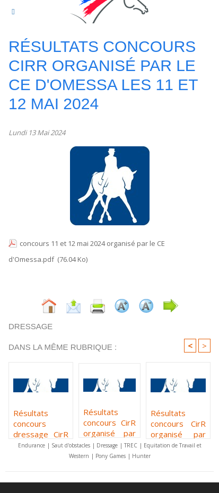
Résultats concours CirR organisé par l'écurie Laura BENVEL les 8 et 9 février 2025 (178, 421)
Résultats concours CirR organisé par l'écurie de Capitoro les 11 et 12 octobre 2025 (109, 420)
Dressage (107, 445)
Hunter (141, 456)
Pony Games (110, 456)
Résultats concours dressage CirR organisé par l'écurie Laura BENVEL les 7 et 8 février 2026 (40, 421)
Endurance (31, 445)
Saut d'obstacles (70, 445)
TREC (130, 445)
